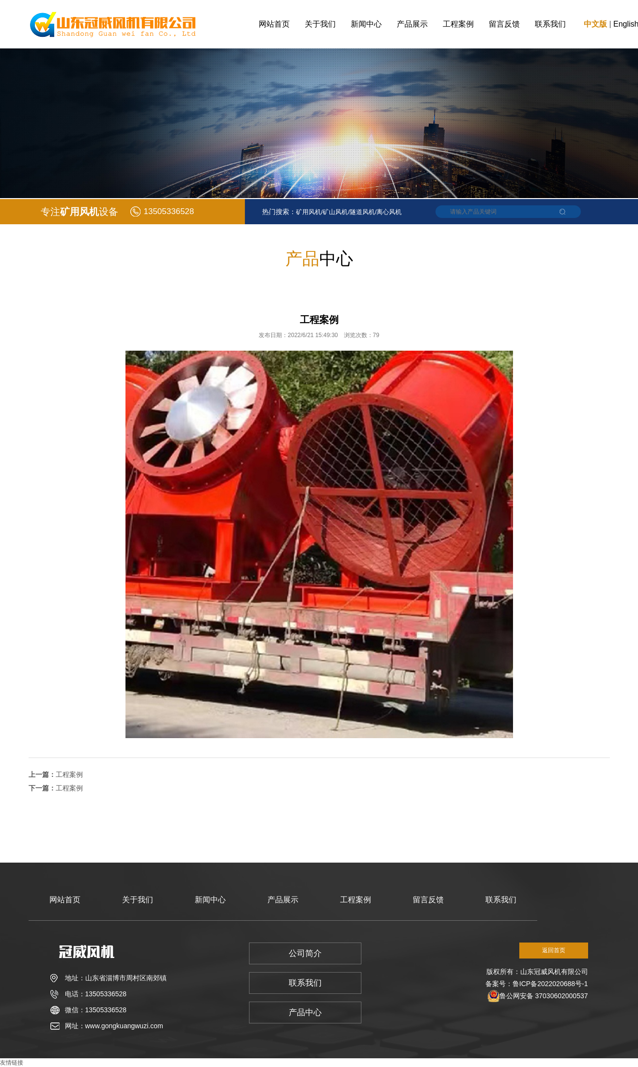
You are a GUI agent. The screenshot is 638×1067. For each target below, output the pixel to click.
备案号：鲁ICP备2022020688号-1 (536, 984)
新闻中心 (366, 24)
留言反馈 (504, 24)
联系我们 (550, 24)
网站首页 (274, 24)
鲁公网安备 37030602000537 (543, 996)
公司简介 (305, 953)
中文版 (595, 24)
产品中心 (305, 1012)
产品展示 (412, 24)
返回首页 (553, 950)
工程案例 (458, 24)
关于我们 (320, 24)
